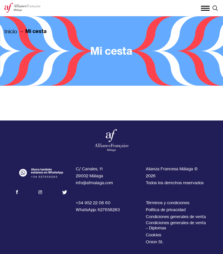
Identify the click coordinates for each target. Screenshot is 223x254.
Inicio (10, 31)
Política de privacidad (166, 209)
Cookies (153, 234)
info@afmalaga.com (94, 182)
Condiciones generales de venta (176, 216)
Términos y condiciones (167, 202)
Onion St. (154, 241)
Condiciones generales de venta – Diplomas (176, 225)
